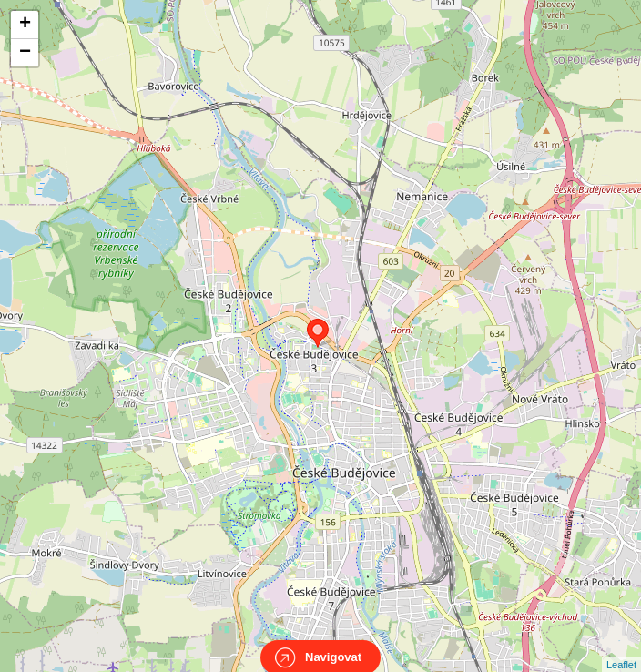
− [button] (25, 52)
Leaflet (621, 648)
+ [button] (25, 24)
